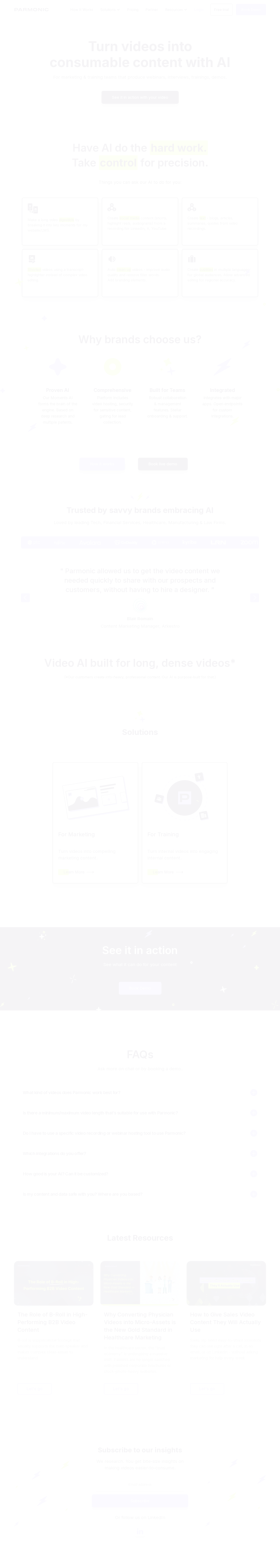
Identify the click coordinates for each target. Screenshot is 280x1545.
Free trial (221, 9)
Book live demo (163, 464)
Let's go (34, 1388)
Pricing (132, 9)
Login (198, 9)
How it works (102, 464)
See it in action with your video (140, 97)
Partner (151, 9)
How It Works (81, 9)
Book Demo (140, 988)
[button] (110, 9)
